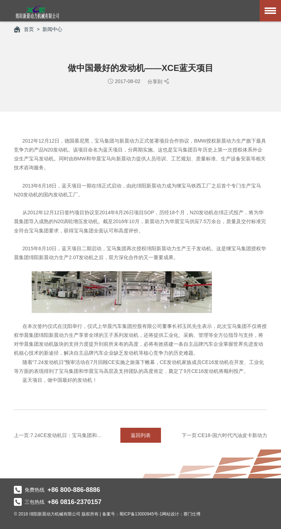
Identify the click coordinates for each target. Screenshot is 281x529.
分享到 (155, 81)
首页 (24, 29)
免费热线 (57, 490)
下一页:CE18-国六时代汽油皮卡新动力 (224, 435)
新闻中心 (52, 29)
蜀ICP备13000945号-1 (140, 514)
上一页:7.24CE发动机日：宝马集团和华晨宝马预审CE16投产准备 (58, 435)
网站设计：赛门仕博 (181, 514)
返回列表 (141, 435)
